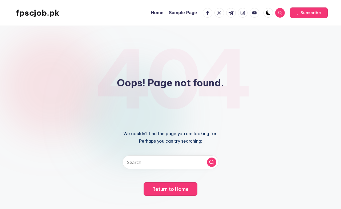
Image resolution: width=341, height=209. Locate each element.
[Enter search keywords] (170, 162)
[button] (309, 12)
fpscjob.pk (37, 13)
